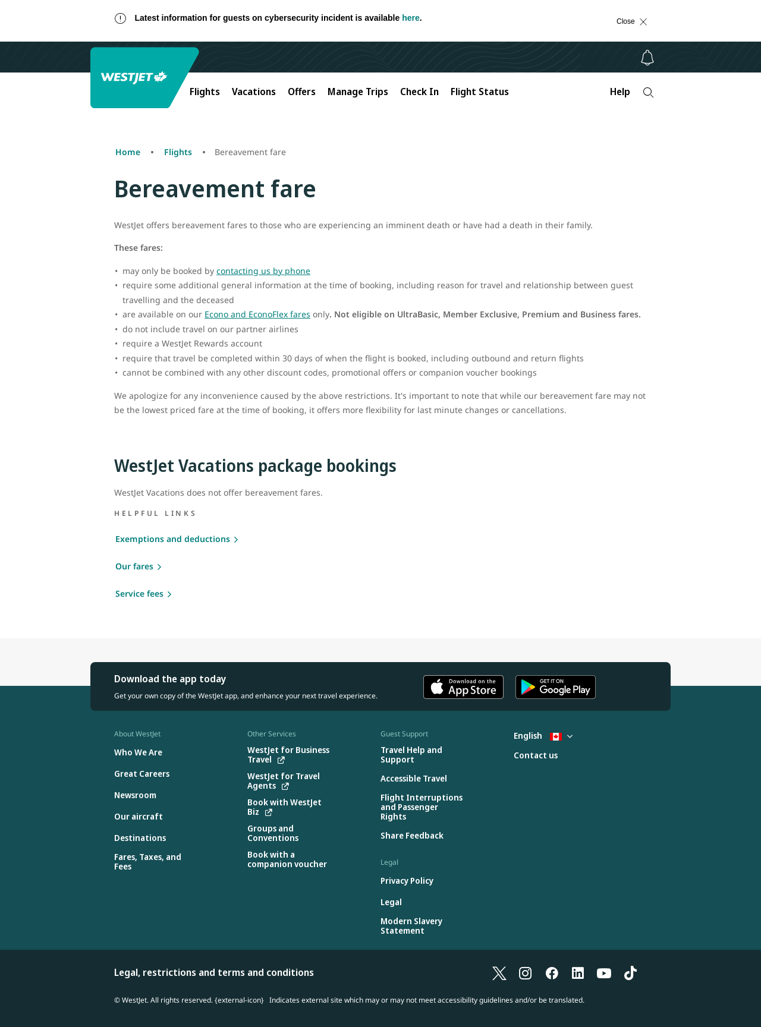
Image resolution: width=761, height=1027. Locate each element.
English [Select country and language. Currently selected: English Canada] (543, 735)
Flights (205, 91)
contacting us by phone (263, 270)
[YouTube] (604, 972)
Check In (419, 91)
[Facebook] (552, 972)
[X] (499, 972)
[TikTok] (630, 972)
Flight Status (480, 91)
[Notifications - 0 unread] (647, 57)
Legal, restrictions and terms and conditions (214, 972)
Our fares (134, 566)
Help (620, 91)
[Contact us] (536, 755)
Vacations (254, 91)
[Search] (648, 92)
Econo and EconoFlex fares (257, 314)
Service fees (139, 593)
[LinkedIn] (578, 972)
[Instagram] (525, 972)
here (411, 18)
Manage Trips (358, 91)
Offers (302, 91)
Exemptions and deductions (172, 538)
